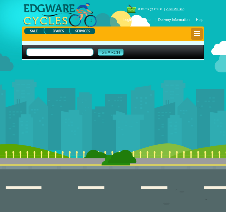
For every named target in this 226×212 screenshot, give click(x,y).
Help (199, 20)
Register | (147, 20)
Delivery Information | (175, 20)
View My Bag (175, 9)
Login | (129, 20)
